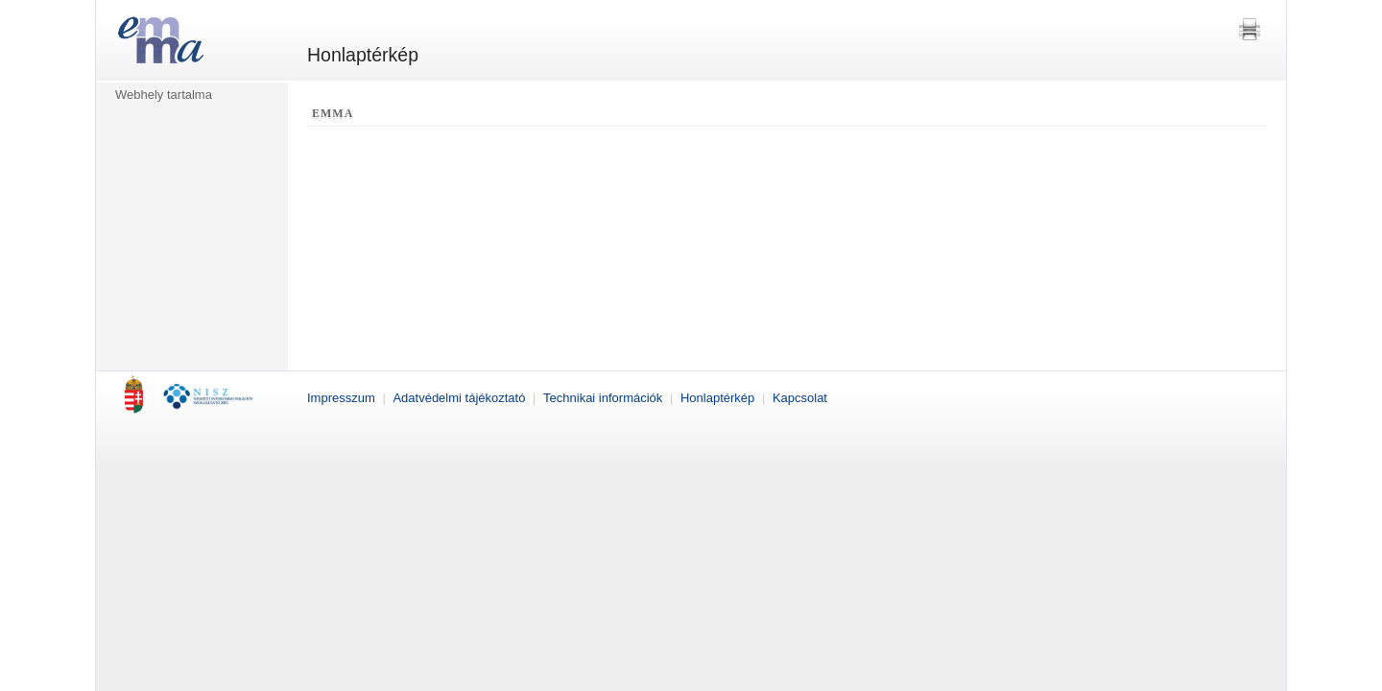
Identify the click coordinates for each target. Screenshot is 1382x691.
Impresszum (342, 398)
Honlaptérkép (719, 398)
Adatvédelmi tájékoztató (461, 398)
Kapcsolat (800, 398)
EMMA (332, 113)
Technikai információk (604, 398)
